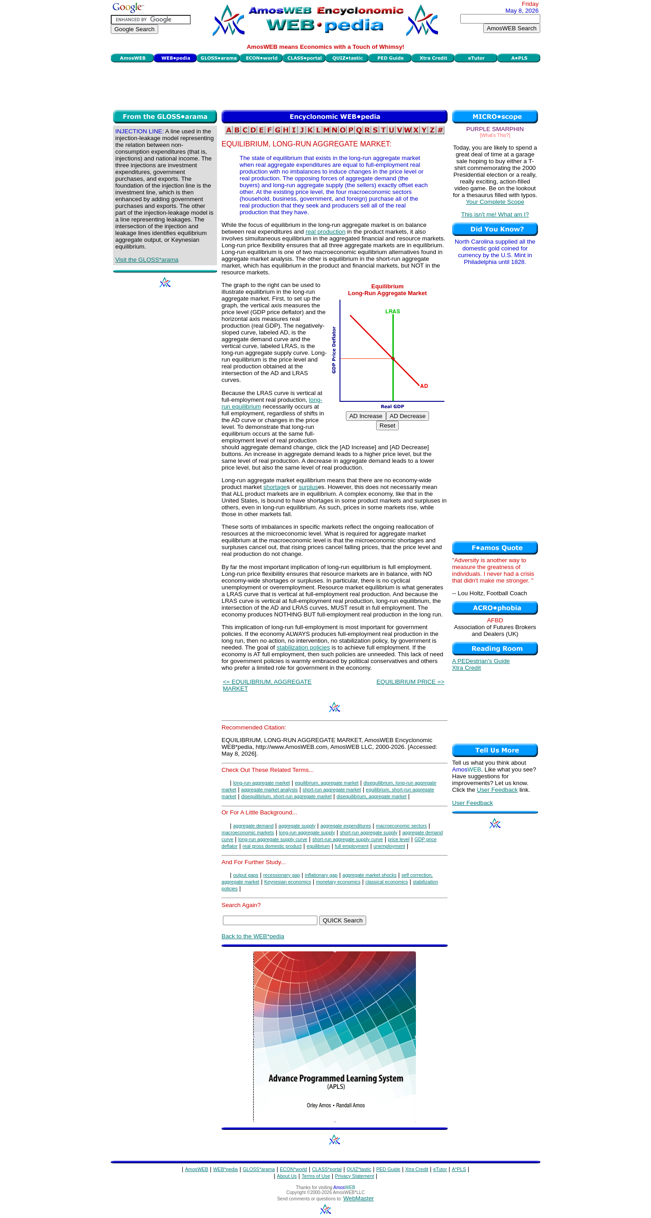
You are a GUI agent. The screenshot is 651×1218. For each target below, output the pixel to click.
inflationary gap (321, 875)
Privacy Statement (354, 1176)
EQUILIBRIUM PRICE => (410, 681)
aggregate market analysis (269, 789)
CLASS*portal (327, 1169)
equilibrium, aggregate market (327, 782)
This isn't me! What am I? (495, 214)
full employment (352, 846)
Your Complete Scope (495, 201)
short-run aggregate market (331, 789)
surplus (308, 487)
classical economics (386, 881)
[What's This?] (495, 135)
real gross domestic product (272, 846)
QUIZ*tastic (359, 1169)
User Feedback (497, 789)
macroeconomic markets (248, 832)
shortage (275, 487)
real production (325, 231)
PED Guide (388, 1169)
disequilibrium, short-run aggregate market (286, 796)
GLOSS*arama (259, 1169)
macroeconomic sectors (401, 825)
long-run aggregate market (261, 782)
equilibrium (318, 846)
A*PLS (459, 1169)
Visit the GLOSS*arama (147, 259)
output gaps (246, 875)
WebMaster (358, 1198)
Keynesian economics (287, 881)
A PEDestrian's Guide (481, 661)
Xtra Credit (466, 667)
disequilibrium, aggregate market (372, 796)
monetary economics (338, 881)
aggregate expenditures (346, 825)
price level (399, 839)
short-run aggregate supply (368, 832)
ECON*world (293, 1169)
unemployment (389, 846)
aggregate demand (253, 825)
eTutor (440, 1169)
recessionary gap (281, 875)
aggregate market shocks (369, 875)
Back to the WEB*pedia (253, 936)
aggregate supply (297, 825)
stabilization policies (303, 647)
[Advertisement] (325, 85)
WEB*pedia (225, 1169)
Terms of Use (316, 1176)
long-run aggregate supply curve (272, 839)
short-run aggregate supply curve (347, 839)
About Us (287, 1176)
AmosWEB (196, 1169)
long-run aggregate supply (307, 832)
